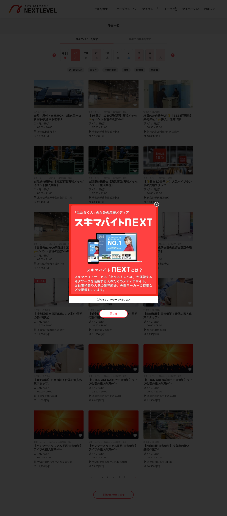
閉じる (113, 313)
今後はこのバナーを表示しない (115, 300)
